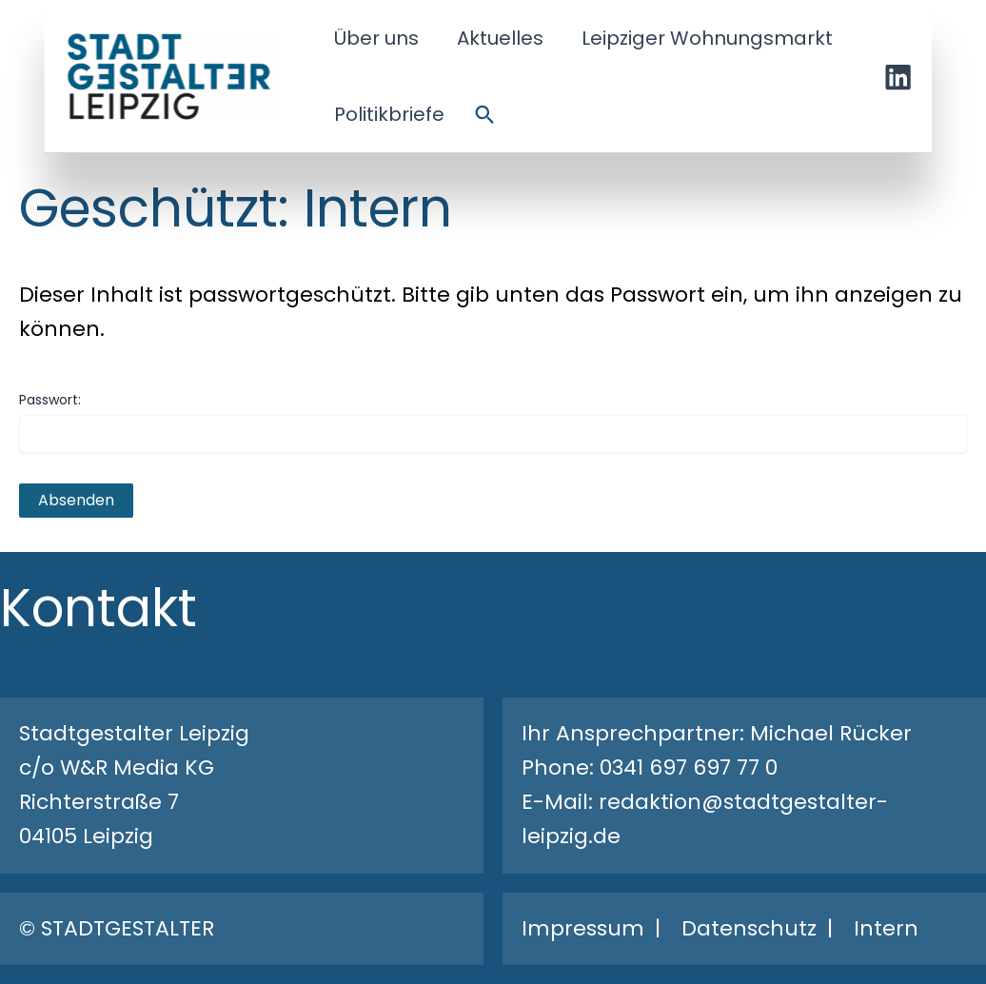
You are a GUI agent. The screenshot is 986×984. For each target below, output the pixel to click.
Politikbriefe (389, 114)
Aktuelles (500, 38)
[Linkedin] (898, 77)
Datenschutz (749, 928)
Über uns (376, 38)
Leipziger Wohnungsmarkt (707, 38)
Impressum (583, 928)
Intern (886, 928)
